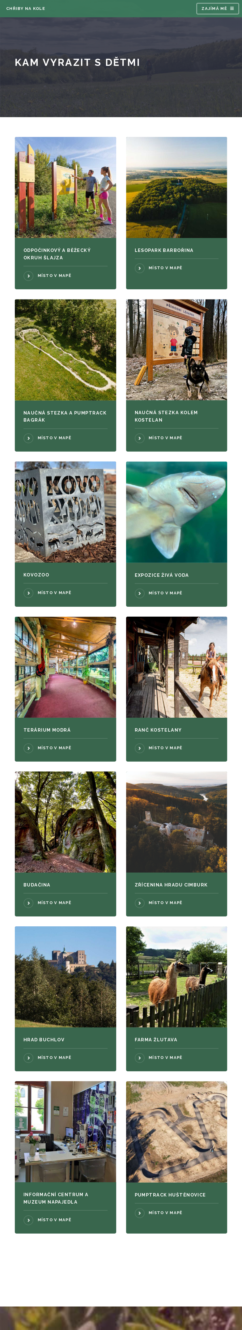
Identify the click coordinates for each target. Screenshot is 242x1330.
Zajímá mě (214, 8)
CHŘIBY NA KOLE (25, 8)
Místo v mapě (54, 275)
